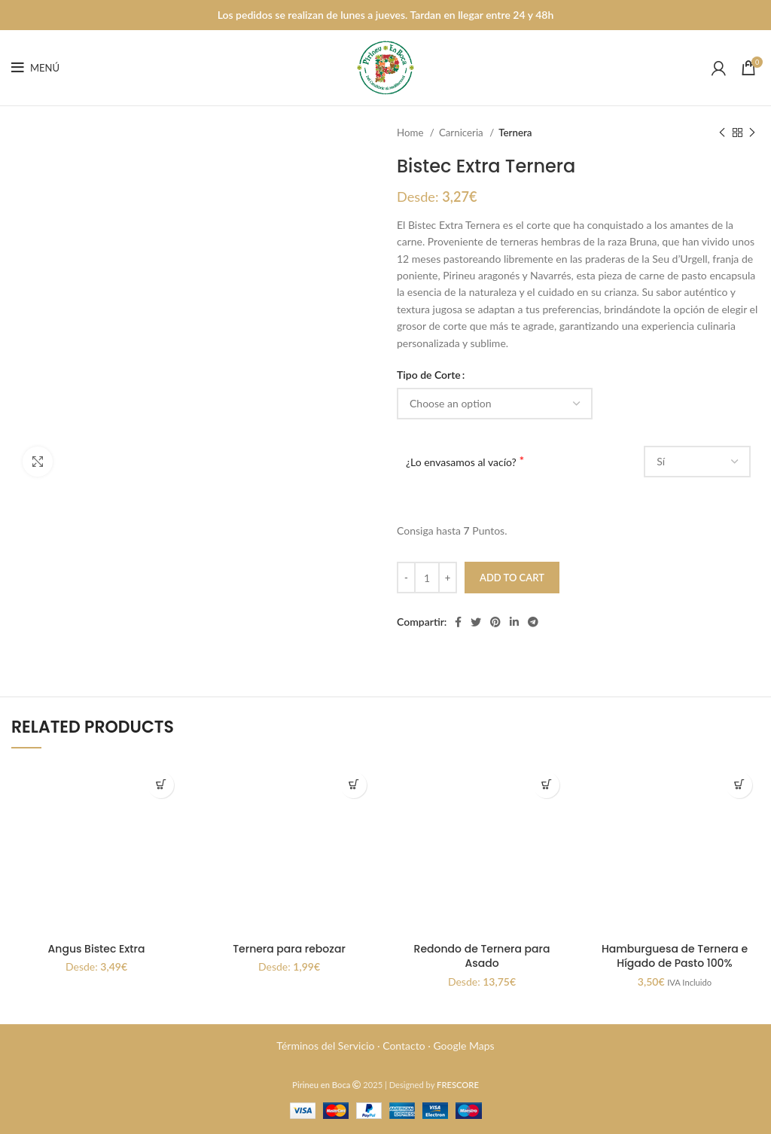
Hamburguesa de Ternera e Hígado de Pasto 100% (675, 956)
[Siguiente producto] (752, 133)
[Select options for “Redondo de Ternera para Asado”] (546, 785)
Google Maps (463, 1045)
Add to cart (512, 578)
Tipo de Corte (429, 374)
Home (411, 133)
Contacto (403, 1045)
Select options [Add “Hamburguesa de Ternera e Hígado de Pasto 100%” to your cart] (739, 785)
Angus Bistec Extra (96, 948)
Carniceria (462, 133)
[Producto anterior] (722, 133)
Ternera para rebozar (289, 948)
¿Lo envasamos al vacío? (461, 462)
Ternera (515, 133)
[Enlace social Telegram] (533, 622)
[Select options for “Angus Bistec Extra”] (161, 785)
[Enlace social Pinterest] (495, 622)
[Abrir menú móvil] (35, 68)
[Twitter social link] (476, 622)
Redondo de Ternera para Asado (482, 956)
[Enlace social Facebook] (458, 622)
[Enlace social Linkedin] (514, 622)
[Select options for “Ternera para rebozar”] (353, 785)
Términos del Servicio (325, 1045)
